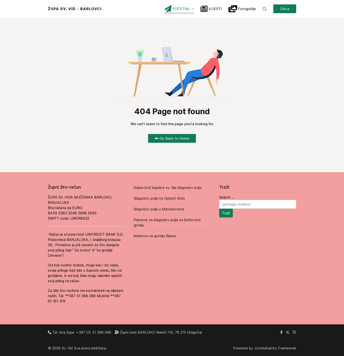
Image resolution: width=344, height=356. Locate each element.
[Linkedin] (294, 332)
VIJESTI (211, 8)
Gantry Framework (281, 348)
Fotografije (242, 8)
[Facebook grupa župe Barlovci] (281, 332)
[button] (264, 9)
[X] (287, 332)
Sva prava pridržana (90, 348)
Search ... (226, 197)
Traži (226, 213)
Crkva (284, 9)
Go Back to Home (172, 138)
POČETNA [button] (179, 8)
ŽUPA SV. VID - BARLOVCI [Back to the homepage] (76, 8)
